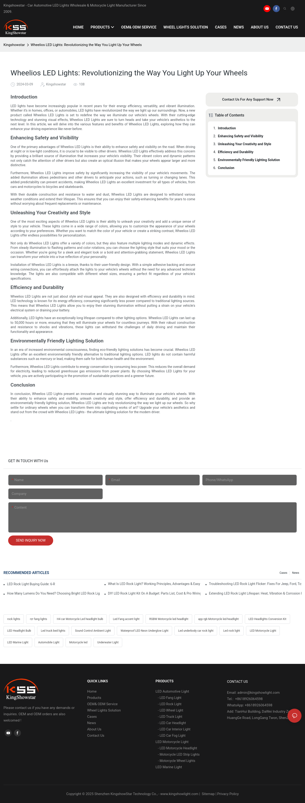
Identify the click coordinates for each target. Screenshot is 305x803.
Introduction (227, 128)
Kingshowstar (14, 45)
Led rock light (231, 630)
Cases (283, 572)
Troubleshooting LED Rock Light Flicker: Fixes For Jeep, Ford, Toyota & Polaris (255, 584)
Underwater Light (107, 642)
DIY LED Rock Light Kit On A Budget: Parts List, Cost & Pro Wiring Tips (154, 593)
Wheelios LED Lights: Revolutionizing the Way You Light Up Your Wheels (86, 45)
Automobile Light (48, 642)
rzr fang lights (38, 619)
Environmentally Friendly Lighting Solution (249, 160)
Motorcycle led (78, 642)
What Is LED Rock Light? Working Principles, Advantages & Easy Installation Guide (154, 584)
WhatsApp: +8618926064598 (249, 705)
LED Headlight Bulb (19, 630)
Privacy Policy (228, 794)
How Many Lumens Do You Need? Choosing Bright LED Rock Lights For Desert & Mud (53, 593)
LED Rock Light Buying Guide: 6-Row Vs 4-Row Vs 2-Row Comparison (31, 584)
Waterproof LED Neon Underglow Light (144, 630)
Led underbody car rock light (195, 630)
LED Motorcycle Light (263, 630)
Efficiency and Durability (235, 152)
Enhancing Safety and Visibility (240, 136)
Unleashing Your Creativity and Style (244, 144)
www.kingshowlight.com (179, 794)
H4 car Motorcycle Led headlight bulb (80, 619)
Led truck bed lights (53, 630)
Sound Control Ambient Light (93, 630)
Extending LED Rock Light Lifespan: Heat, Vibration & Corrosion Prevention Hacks (255, 593)
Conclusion (226, 168)
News (295, 572)
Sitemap (208, 794)
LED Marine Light (17, 642)
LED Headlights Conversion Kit (267, 619)
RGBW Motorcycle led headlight (168, 619)
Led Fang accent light (126, 619)
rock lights (13, 619)
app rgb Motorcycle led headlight (218, 619)
